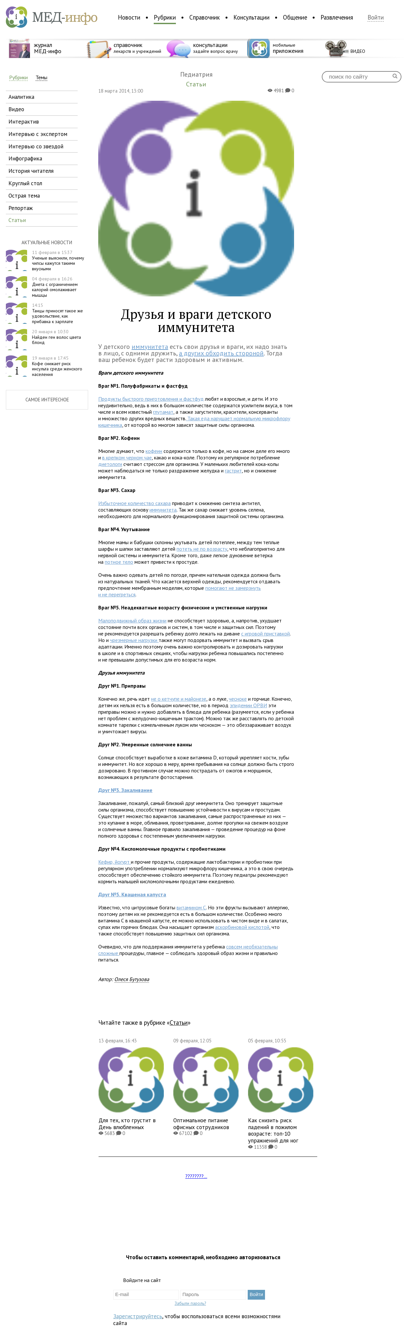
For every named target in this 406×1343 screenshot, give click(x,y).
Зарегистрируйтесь (137, 1316)
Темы (41, 77)
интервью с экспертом (37, 134)
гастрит (233, 470)
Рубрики (165, 17)
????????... (196, 1176)
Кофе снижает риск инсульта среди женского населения (57, 366)
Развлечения (336, 17)
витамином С (191, 907)
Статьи (179, 1022)
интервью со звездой (35, 146)
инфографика (25, 158)
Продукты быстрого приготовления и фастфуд (151, 398)
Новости (129, 17)
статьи (17, 220)
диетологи (110, 464)
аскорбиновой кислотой (242, 927)
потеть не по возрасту (202, 548)
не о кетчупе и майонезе (178, 698)
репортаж (20, 208)
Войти (375, 17)
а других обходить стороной (221, 353)
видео (16, 109)
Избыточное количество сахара (134, 503)
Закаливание (125, 790)
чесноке (238, 698)
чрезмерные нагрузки (134, 640)
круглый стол (25, 183)
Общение (295, 17)
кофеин (154, 451)
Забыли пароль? (190, 1303)
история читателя (31, 170)
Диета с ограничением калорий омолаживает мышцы (55, 287)
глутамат (163, 412)
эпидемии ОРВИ (248, 705)
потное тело (119, 562)
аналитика (21, 96)
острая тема (24, 195)
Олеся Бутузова (131, 979)
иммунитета (150, 346)
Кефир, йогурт (114, 861)
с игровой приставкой (265, 633)
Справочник (204, 17)
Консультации (251, 17)
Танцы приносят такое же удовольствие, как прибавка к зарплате (57, 313)
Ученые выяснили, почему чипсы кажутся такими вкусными (58, 260)
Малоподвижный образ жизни (132, 620)
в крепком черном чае (127, 457)
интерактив (23, 121)
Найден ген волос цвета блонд (56, 337)
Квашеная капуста (132, 894)
